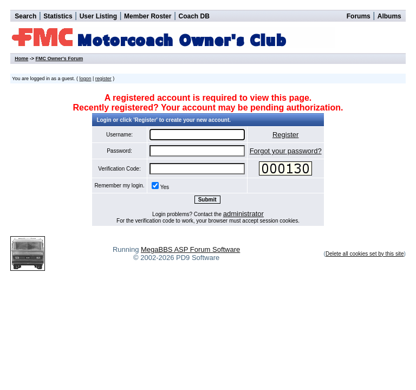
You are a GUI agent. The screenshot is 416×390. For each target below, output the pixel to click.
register (103, 78)
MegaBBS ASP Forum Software (190, 249)
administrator (243, 214)
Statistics (57, 16)
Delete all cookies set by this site (365, 254)
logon (85, 78)
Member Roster (147, 16)
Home (21, 58)
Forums (358, 16)
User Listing (98, 16)
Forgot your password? (286, 151)
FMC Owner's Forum (59, 58)
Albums (389, 16)
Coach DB (194, 16)
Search (25, 16)
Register (285, 135)
